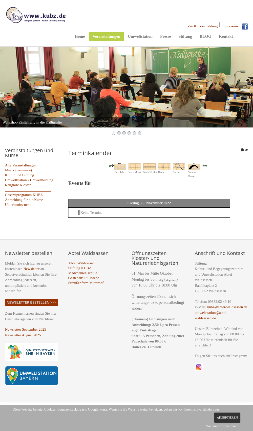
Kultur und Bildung (19, 175)
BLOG (205, 36)
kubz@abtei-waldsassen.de (227, 307)
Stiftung (185, 36)
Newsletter (31, 269)
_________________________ (28, 190)
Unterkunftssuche (18, 205)
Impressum (230, 26)
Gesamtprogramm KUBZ (24, 195)
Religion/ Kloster (18, 185)
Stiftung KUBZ (79, 268)
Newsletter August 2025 (23, 335)
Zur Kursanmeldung (203, 26)
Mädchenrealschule (82, 273)
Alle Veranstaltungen (20, 165)
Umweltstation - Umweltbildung (29, 180)
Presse (165, 36)
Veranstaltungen (106, 36)
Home (80, 36)
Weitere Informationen (221, 426)
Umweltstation (140, 36)
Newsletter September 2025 (25, 329)
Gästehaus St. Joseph (83, 278)
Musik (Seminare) (18, 170)
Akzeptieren (227, 417)
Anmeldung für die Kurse (24, 200)
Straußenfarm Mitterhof (86, 283)
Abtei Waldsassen (81, 263)
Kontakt (226, 36)
